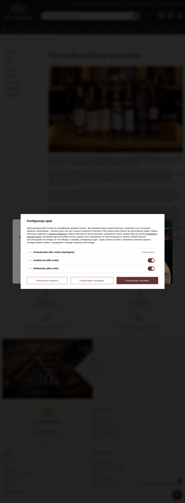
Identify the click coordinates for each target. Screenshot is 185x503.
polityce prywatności (58, 234)
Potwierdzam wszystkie (137, 280)
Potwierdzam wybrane (47, 280)
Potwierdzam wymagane (92, 280)
